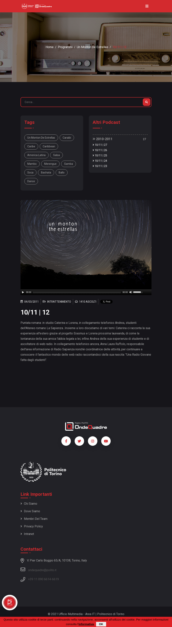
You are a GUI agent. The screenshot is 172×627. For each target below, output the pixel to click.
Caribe (31, 146)
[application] (86, 292)
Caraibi (67, 137)
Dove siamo (30, 511)
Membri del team (34, 519)
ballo (62, 172)
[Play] (22, 292)
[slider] (77, 292)
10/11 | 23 (100, 166)
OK (101, 624)
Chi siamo (29, 503)
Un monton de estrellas (92, 47)
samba (68, 163)
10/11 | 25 (100, 155)
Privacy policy (32, 526)
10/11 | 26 (100, 150)
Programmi (65, 47)
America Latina (36, 155)
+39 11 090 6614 (39, 579)
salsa (56, 155)
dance (31, 181)
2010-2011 (103, 139)
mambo (32, 163)
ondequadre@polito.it (38, 569)
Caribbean (49, 146)
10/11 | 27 (100, 145)
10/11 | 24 (100, 160)
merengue (50, 163)
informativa (86, 624)
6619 (55, 579)
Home (50, 47)
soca (30, 172)
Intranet (27, 534)
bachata (46, 172)
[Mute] (130, 292)
